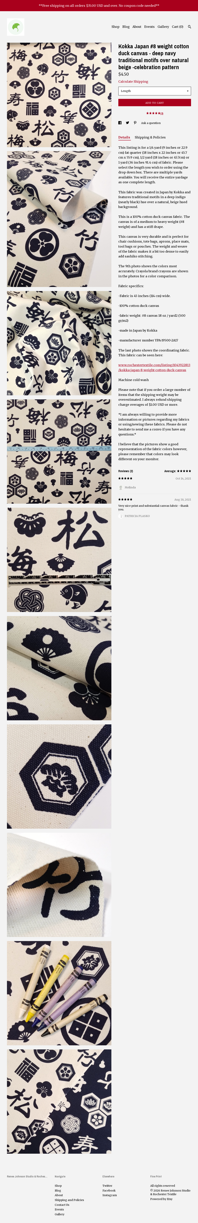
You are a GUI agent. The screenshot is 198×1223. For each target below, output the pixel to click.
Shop (115, 27)
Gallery (163, 27)
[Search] (189, 27)
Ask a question (151, 123)
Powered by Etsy (161, 1199)
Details (124, 137)
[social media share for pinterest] (135, 123)
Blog (126, 27)
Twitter (107, 1185)
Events (149, 27)
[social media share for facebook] (120, 123)
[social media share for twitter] (128, 123)
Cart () (177, 27)
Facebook (109, 1190)
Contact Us (62, 1205)
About (136, 27)
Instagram (109, 1195)
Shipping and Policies (69, 1200)
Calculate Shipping (133, 81)
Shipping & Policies (150, 137)
